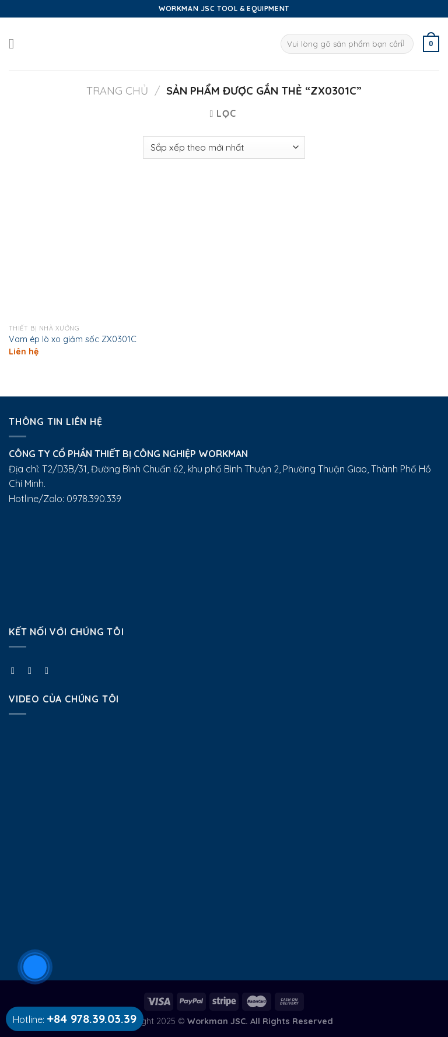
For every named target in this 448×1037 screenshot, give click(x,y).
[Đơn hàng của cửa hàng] (223, 147)
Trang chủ (117, 91)
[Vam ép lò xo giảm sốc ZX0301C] (77, 250)
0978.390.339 (93, 498)
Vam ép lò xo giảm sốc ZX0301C (72, 339)
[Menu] (16, 43)
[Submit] (402, 44)
